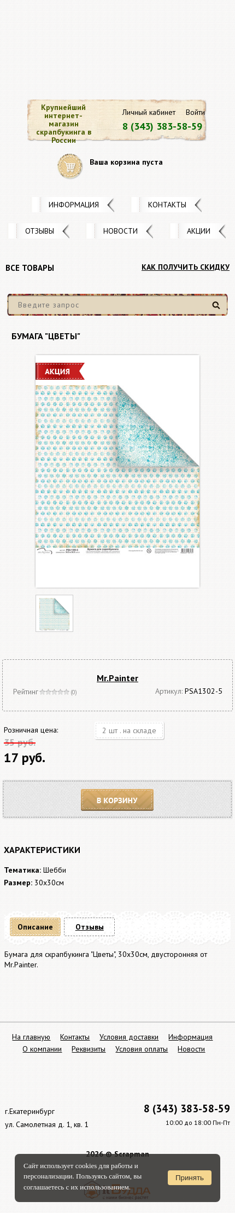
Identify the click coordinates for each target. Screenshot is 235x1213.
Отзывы (39, 231)
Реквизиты (88, 1048)
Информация (74, 205)
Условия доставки (128, 1036)
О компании (42, 1048)
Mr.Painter (117, 677)
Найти (217, 309)
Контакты (167, 205)
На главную (31, 1036)
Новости (120, 231)
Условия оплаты (141, 1048)
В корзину (117, 800)
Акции (198, 231)
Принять (189, 1178)
